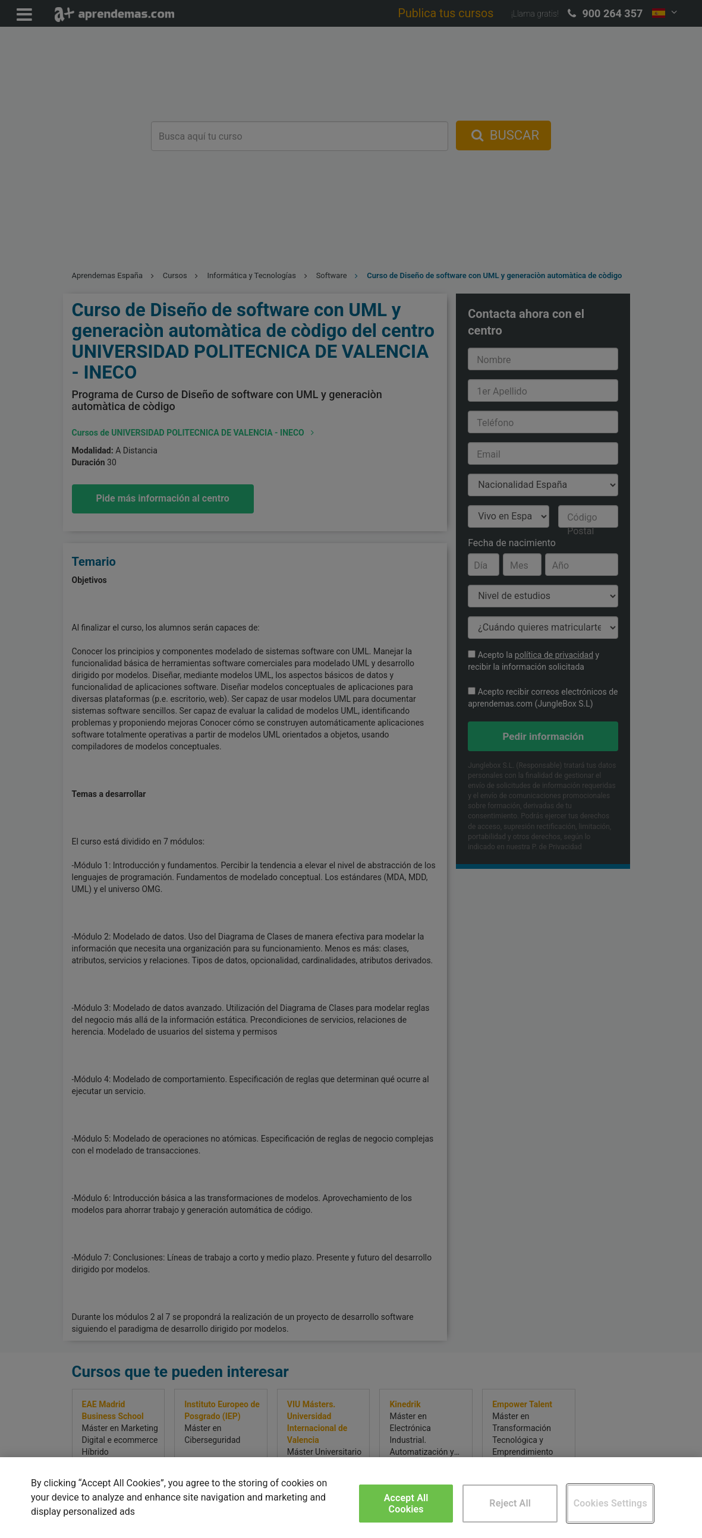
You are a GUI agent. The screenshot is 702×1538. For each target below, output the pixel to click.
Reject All (510, 1503)
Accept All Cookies (406, 1503)
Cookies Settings (610, 1503)
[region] (351, 1497)
